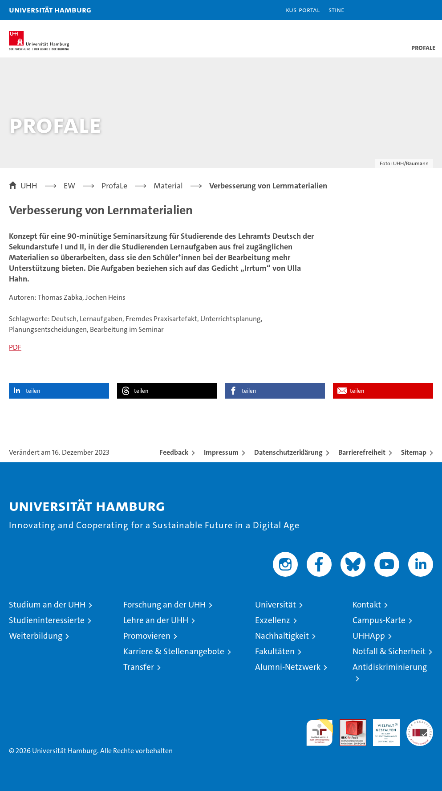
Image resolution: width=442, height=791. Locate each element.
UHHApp (369, 635)
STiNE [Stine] (336, 9)
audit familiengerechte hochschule (319, 732)
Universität (275, 604)
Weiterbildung (35, 635)
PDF (15, 347)
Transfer (138, 667)
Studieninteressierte (47, 620)
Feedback (173, 452)
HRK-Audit (381, 728)
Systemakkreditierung (419, 724)
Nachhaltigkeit (282, 635)
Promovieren (146, 635)
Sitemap (413, 452)
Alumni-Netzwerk (287, 667)
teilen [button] (33, 391)
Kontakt (367, 604)
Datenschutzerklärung (288, 452)
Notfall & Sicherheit (389, 651)
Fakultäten (275, 651)
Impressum (221, 452)
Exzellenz (272, 620)
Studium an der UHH (47, 604)
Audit (348, 724)
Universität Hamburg (50, 9)
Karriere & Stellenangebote (173, 651)
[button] (407, 10)
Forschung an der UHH (164, 604)
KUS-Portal (303, 9)
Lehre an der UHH (155, 620)
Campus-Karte (379, 620)
